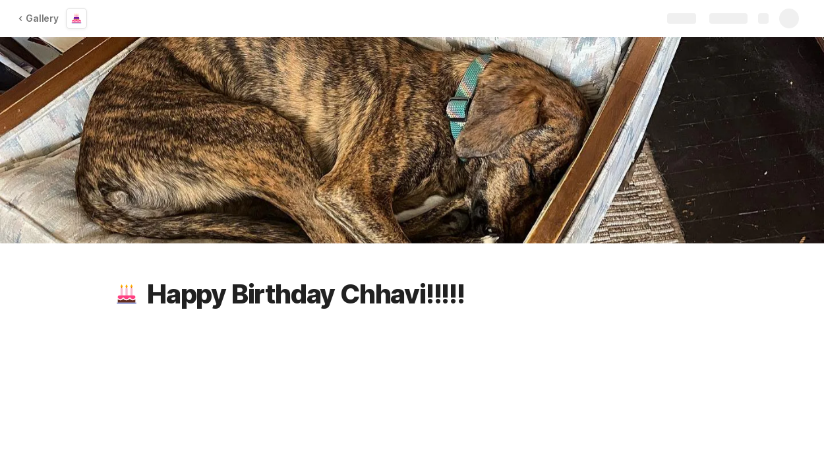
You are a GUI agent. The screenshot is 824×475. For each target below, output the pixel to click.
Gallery (38, 18)
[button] (126, 294)
